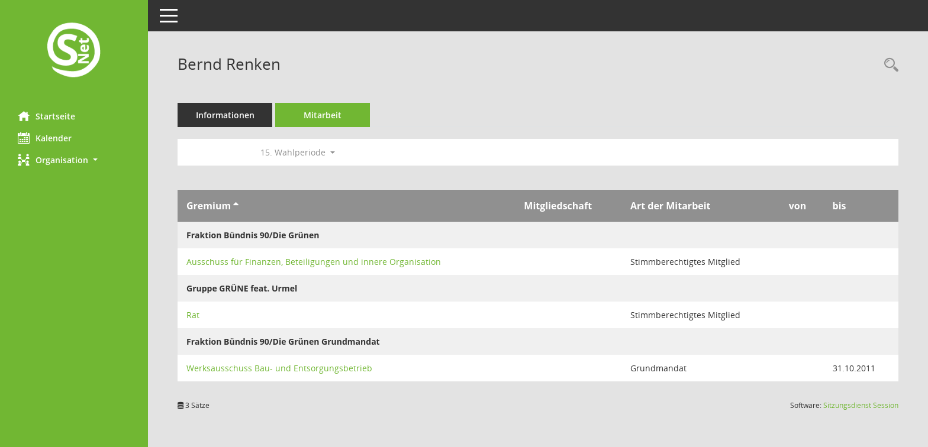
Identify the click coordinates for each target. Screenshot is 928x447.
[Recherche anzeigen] (888, 65)
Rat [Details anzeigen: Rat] (192, 314)
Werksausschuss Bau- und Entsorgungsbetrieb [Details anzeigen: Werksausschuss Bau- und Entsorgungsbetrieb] (279, 368)
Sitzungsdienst (860, 405)
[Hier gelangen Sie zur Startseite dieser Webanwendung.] (74, 51)
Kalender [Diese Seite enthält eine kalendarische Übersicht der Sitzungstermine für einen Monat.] (45, 138)
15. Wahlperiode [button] (297, 152)
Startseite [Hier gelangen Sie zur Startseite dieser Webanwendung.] (46, 116)
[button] (74, 160)
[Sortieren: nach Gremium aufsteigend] (236, 205)
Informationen (225, 115)
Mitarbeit (322, 115)
